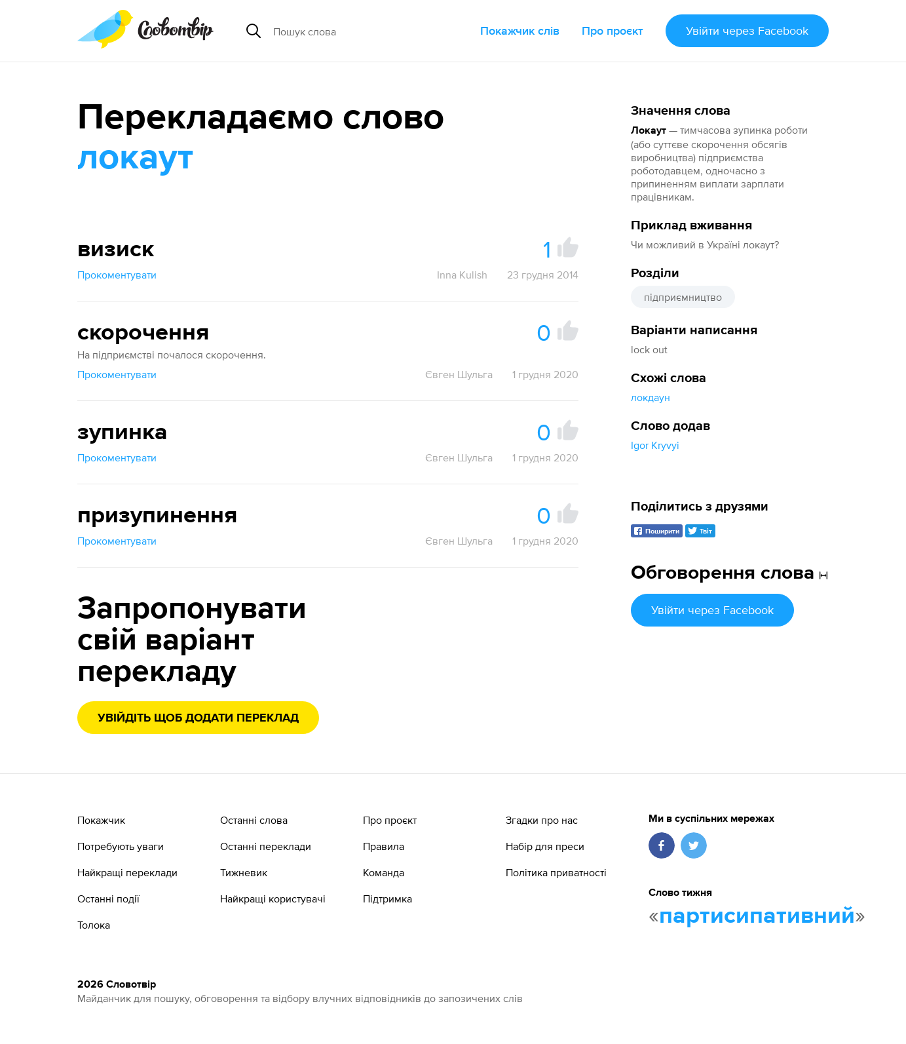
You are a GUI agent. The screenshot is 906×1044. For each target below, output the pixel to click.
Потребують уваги (120, 846)
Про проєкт (612, 30)
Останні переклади (265, 846)
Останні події (108, 898)
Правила (383, 846)
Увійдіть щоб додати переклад (198, 718)
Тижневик (243, 872)
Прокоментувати (117, 274)
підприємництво (683, 297)
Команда (383, 872)
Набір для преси (545, 846)
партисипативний (757, 916)
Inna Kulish (462, 274)
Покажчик (101, 820)
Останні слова (254, 820)
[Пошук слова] (366, 30)
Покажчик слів (519, 30)
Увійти (747, 30)
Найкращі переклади (127, 872)
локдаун (650, 397)
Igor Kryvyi (655, 445)
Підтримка (387, 898)
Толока (93, 925)
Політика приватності (556, 872)
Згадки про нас (542, 820)
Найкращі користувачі (273, 898)
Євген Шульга (459, 374)
